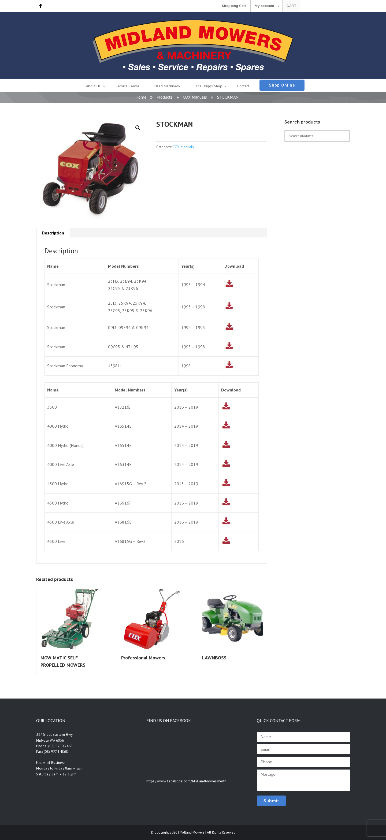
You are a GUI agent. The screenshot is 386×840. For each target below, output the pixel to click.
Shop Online (282, 85)
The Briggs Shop (208, 86)
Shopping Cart (234, 6)
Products (165, 97)
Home (140, 97)
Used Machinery (167, 86)
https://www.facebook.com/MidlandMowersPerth (186, 781)
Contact (243, 86)
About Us (93, 86)
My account (264, 6)
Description (53, 233)
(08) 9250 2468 (60, 746)
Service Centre (127, 86)
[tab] (53, 232)
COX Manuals (195, 97)
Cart (291, 6)
